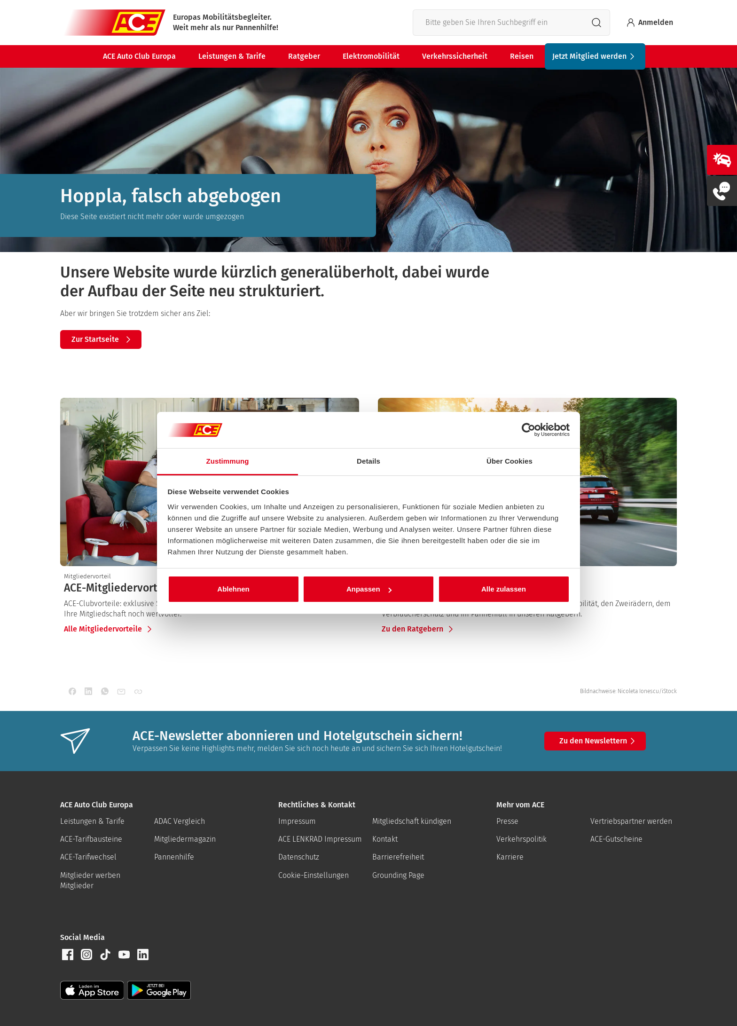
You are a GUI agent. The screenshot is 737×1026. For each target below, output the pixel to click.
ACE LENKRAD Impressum (320, 839)
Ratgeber (304, 56)
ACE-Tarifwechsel (88, 856)
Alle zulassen (503, 589)
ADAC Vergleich (179, 821)
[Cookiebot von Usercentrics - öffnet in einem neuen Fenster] (528, 430)
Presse (507, 821)
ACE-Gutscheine (616, 839)
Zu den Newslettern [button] (598, 741)
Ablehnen (233, 589)
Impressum (297, 821)
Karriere (510, 856)
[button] (67, 954)
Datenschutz (298, 856)
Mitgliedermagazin (185, 839)
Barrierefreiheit (398, 856)
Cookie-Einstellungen (313, 875)
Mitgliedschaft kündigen (411, 821)
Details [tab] (368, 461)
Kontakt (385, 839)
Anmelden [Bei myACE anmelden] (649, 22)
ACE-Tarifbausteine (91, 839)
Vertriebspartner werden (631, 821)
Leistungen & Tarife (232, 56)
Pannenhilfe (174, 856)
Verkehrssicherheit (454, 56)
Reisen (521, 56)
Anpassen (369, 589)
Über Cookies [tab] (509, 461)
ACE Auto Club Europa (139, 56)
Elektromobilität (371, 56)
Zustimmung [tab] (227, 461)
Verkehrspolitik (521, 839)
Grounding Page (398, 875)
